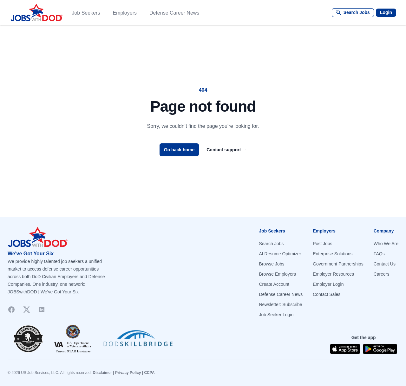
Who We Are (386, 243)
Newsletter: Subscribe (280, 304)
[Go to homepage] (103, 237)
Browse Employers (277, 274)
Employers (125, 13)
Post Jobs (322, 243)
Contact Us (385, 263)
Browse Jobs (271, 263)
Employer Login (328, 284)
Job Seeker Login (276, 314)
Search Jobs (271, 243)
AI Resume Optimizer (280, 253)
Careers (382, 274)
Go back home (179, 149)
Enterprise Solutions (332, 253)
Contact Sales (326, 294)
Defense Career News (174, 13)
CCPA (149, 372)
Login (386, 12)
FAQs (379, 253)
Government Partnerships (338, 263)
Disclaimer (102, 372)
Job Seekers (86, 13)
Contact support (226, 149)
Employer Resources (333, 274)
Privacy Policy (128, 372)
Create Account (274, 284)
